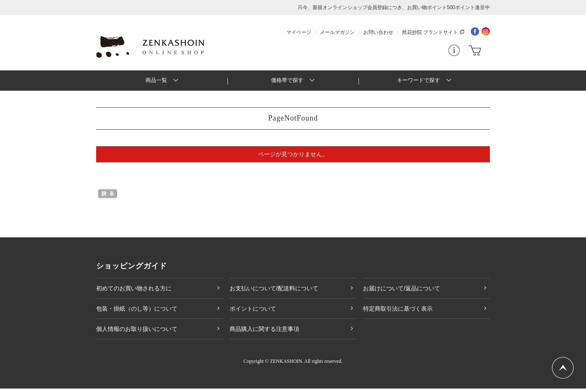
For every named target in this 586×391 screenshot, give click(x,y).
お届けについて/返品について (401, 290)
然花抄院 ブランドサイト (430, 32)
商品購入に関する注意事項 (264, 331)
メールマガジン (337, 32)
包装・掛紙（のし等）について (136, 311)
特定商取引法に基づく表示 (398, 311)
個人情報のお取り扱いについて (136, 331)
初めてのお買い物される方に (134, 290)
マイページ (298, 32)
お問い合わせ (378, 32)
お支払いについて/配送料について (274, 290)
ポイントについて (253, 311)
